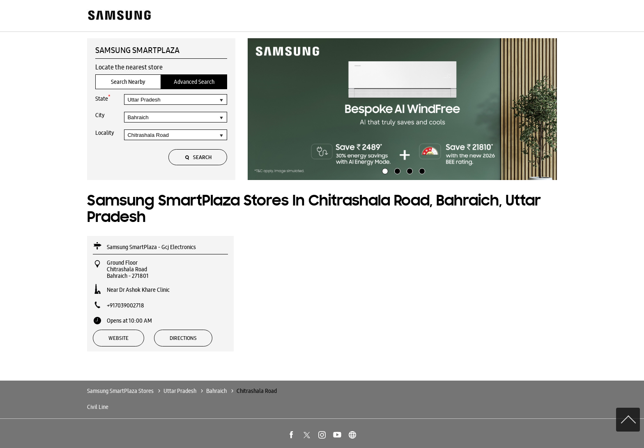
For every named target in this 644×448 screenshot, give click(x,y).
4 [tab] (421, 170)
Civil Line (97, 407)
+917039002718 (125, 305)
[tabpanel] (402, 109)
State (102, 98)
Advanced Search (194, 81)
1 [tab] (384, 170)
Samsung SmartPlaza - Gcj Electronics (151, 247)
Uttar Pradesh (179, 391)
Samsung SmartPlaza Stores (121, 391)
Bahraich (216, 391)
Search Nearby (128, 81)
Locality (104, 132)
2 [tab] (396, 170)
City (100, 115)
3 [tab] (409, 170)
